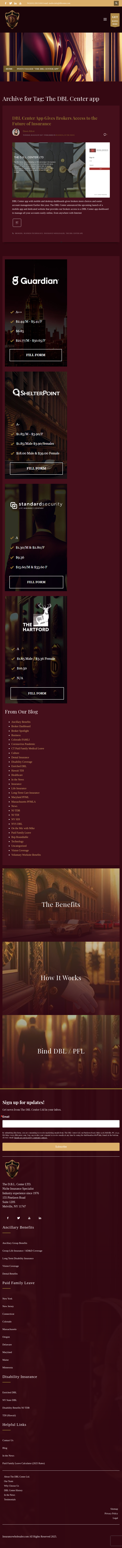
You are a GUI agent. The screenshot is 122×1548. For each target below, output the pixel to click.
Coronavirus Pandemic (23, 744)
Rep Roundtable (19, 837)
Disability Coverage (21, 761)
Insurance (16, 784)
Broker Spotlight (20, 730)
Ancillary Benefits (21, 721)
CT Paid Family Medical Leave (27, 748)
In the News (69, 135)
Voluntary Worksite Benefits (26, 854)
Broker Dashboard (21, 726)
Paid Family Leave (21, 832)
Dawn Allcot (28, 131)
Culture (15, 753)
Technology (17, 841)
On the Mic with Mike (23, 828)
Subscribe (61, 1146)
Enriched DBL (19, 766)
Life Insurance (18, 788)
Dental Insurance (20, 757)
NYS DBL (16, 823)
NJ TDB (15, 810)
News (14, 806)
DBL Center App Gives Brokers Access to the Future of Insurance (54, 120)
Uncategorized (18, 845)
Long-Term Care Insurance (25, 792)
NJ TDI (15, 815)
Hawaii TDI (17, 770)
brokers (19, 233)
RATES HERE (115, 20)
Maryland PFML (20, 797)
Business (60, 135)
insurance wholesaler (54, 233)
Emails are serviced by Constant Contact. (30, 1137)
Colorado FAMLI (20, 739)
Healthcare (17, 775)
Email (5, 1117)
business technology (33, 233)
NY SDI (15, 819)
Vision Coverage (20, 850)
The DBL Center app (74, 233)
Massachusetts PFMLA (23, 801)
